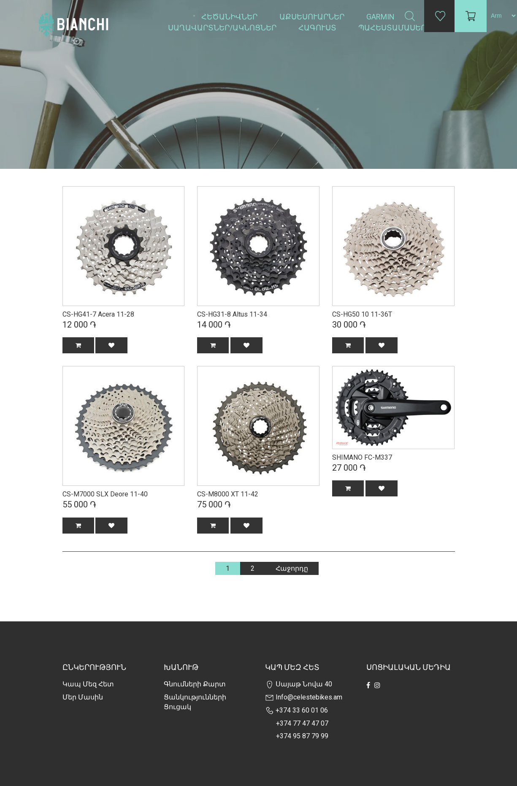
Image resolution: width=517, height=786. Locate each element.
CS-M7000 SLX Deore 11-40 (105, 494)
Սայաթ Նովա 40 (298, 684)
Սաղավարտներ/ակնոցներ (223, 27)
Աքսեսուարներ (312, 16)
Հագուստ (318, 27)
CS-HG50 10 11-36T (362, 314)
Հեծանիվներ (230, 16)
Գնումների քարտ (195, 684)
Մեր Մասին (82, 697)
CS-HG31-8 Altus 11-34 (232, 314)
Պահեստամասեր (393, 27)
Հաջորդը (292, 568)
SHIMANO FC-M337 (362, 457)
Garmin (380, 16)
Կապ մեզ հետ (88, 684)
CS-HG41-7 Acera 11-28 (98, 314)
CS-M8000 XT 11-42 (227, 494)
